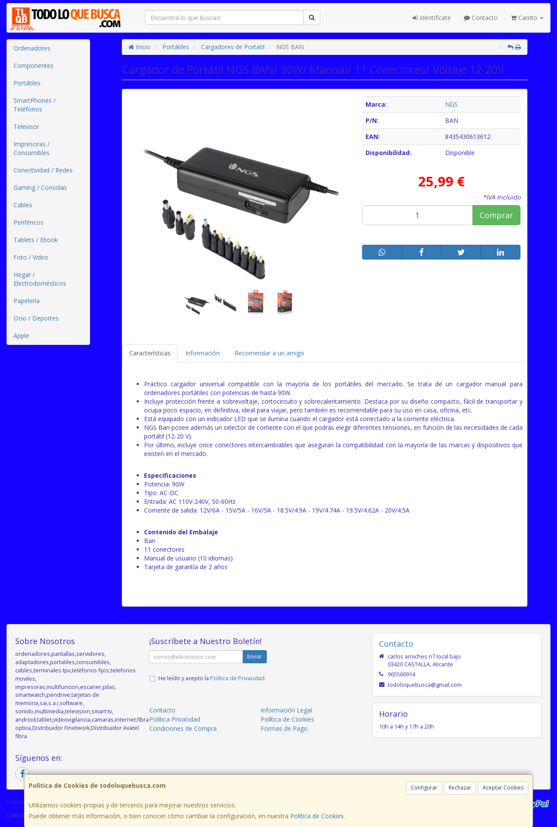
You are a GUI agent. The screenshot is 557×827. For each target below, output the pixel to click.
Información (202, 353)
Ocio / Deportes (36, 318)
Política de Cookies (317, 816)
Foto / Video (30, 257)
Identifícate (432, 18)
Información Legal (286, 710)
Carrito (527, 18)
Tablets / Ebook (35, 240)
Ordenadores (31, 48)
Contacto (481, 18)
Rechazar (460, 787)
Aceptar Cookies (503, 787)
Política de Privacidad (237, 678)
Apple (21, 335)
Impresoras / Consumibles (31, 148)
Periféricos (28, 222)
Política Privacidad (174, 719)
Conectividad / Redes (43, 170)
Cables (22, 205)
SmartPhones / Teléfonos (34, 104)
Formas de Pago (284, 728)
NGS (451, 104)
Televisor (26, 126)
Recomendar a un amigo (269, 353)
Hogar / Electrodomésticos (39, 278)
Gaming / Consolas (40, 187)
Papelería (26, 301)
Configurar (424, 787)
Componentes (33, 65)
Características (150, 353)
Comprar (496, 215)
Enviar (254, 656)
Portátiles (26, 83)
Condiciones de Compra (183, 728)
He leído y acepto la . (212, 678)
